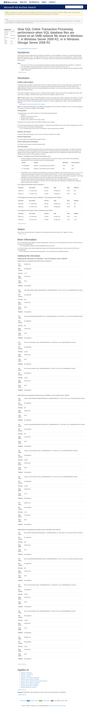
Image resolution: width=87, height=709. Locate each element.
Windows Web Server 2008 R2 (28, 687)
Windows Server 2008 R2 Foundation (30, 682)
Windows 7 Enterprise (26, 672)
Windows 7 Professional (27, 674)
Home (6, 19)
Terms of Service (53, 705)
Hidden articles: (35, 700)
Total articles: (23, 700)
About (44, 2)
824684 (21, 251)
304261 (21, 245)
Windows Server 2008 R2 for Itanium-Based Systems (34, 681)
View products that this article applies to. (28, 48)
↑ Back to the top (22, 72)
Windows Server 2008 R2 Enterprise (30, 679)
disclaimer (47, 14)
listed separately (76, 172)
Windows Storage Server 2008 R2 (29, 685)
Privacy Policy (62, 705)
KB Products (34, 2)
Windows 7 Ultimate (26, 676)
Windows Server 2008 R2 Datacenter (30, 677)
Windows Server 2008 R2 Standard (29, 684)
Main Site (23, 2)
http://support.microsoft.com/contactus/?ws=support (32, 104)
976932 (21, 128)
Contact (52, 2)
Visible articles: (47, 700)
